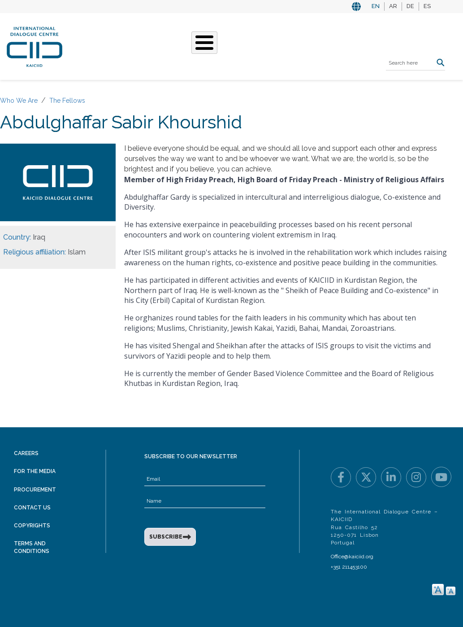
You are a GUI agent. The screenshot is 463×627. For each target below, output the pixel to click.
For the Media (35, 471)
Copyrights (32, 525)
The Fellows (67, 100)
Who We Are (19, 100)
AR (393, 6)
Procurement (35, 490)
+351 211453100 (349, 567)
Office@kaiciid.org (352, 556)
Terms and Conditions (31, 547)
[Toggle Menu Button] (204, 42)
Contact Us (32, 507)
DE (410, 6)
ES (427, 6)
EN (376, 6)
